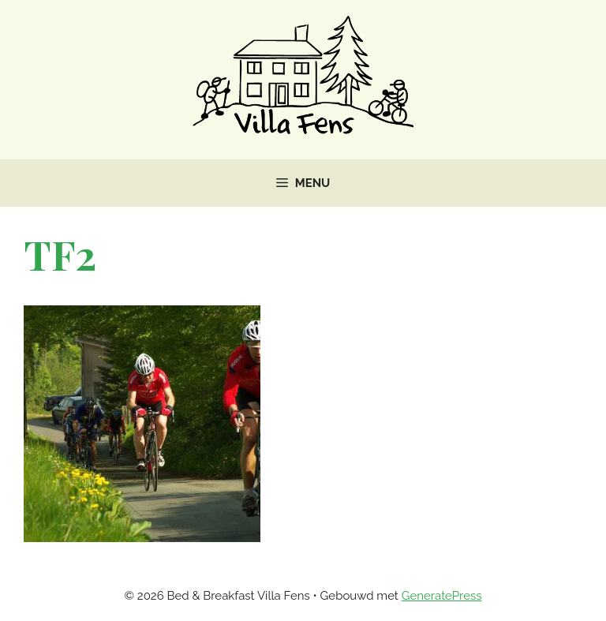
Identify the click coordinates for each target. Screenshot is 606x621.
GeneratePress (442, 596)
